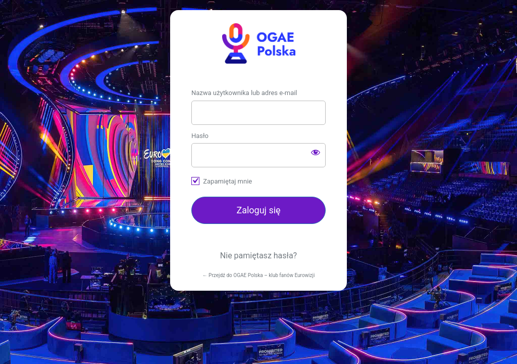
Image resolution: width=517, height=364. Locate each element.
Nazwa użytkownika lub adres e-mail (244, 93)
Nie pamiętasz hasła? (258, 255)
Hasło (200, 136)
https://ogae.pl (258, 43)
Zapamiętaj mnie (227, 181)
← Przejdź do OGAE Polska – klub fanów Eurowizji (258, 275)
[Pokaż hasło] (315, 152)
